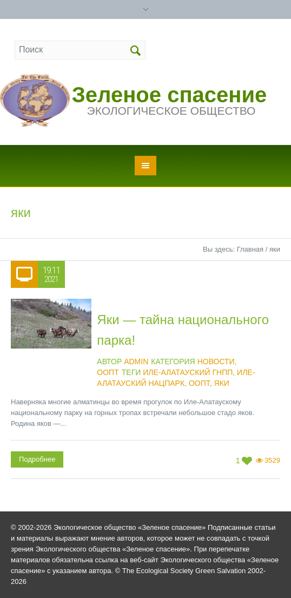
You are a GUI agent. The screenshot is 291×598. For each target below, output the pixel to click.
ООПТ (107, 372)
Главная (250, 249)
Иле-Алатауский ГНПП (188, 372)
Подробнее (37, 459)
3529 (272, 460)
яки (221, 383)
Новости (216, 361)
